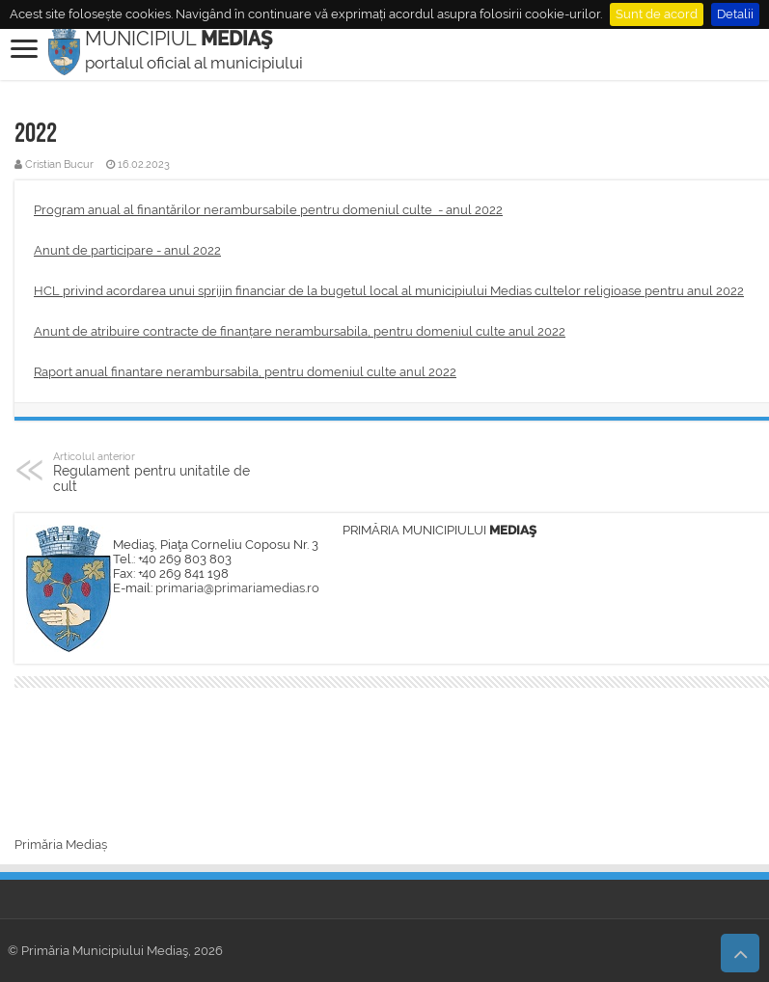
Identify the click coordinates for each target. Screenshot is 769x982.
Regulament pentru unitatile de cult (152, 472)
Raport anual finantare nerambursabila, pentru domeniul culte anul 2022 (245, 372)
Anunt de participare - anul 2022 (127, 250)
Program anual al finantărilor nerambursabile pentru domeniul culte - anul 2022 (268, 210)
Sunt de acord (657, 14)
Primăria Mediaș (60, 844)
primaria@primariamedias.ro (237, 588)
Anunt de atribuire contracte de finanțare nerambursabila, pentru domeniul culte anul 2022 (299, 331)
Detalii (735, 14)
